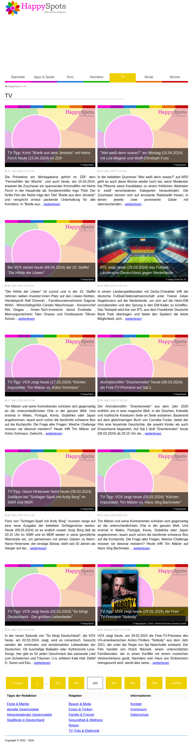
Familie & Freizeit (81, 714)
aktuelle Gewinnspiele (23, 709)
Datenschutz (139, 714)
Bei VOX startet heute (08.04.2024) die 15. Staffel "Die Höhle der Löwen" (48, 270)
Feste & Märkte (18, 704)
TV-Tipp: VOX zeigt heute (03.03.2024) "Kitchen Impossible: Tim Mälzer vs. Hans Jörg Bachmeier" (141, 499)
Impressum (138, 709)
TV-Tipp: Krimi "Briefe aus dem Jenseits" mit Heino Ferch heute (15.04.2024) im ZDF (49, 155)
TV (123, 77)
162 (76, 683)
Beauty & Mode (80, 704)
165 (132, 683)
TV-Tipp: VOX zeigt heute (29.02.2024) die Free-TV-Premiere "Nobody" (140, 614)
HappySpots (13, 86)
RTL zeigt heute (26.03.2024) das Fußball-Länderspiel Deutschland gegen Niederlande (136, 270)
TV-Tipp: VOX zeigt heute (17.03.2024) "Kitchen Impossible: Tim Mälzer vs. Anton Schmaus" (47, 385)
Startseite (18, 77)
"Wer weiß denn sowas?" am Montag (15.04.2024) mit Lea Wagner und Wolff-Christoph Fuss (141, 155)
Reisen (74, 725)
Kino (70, 77)
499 (154, 683)
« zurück (17, 683)
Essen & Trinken (81, 709)
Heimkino (96, 77)
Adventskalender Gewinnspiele (29, 714)
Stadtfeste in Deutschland (25, 720)
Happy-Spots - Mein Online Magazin (35, 8)
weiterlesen (51, 204)
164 (113, 683)
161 (57, 683)
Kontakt (136, 704)
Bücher (175, 77)
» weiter (176, 683)
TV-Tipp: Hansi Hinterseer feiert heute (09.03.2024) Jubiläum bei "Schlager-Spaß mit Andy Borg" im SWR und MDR (49, 497)
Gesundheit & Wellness (86, 720)
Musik (149, 77)
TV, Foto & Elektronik (84, 730)
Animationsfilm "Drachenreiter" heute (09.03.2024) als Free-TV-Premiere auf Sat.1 (141, 385)
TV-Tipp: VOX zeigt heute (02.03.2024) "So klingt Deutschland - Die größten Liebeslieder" (48, 614)
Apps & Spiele (44, 77)
